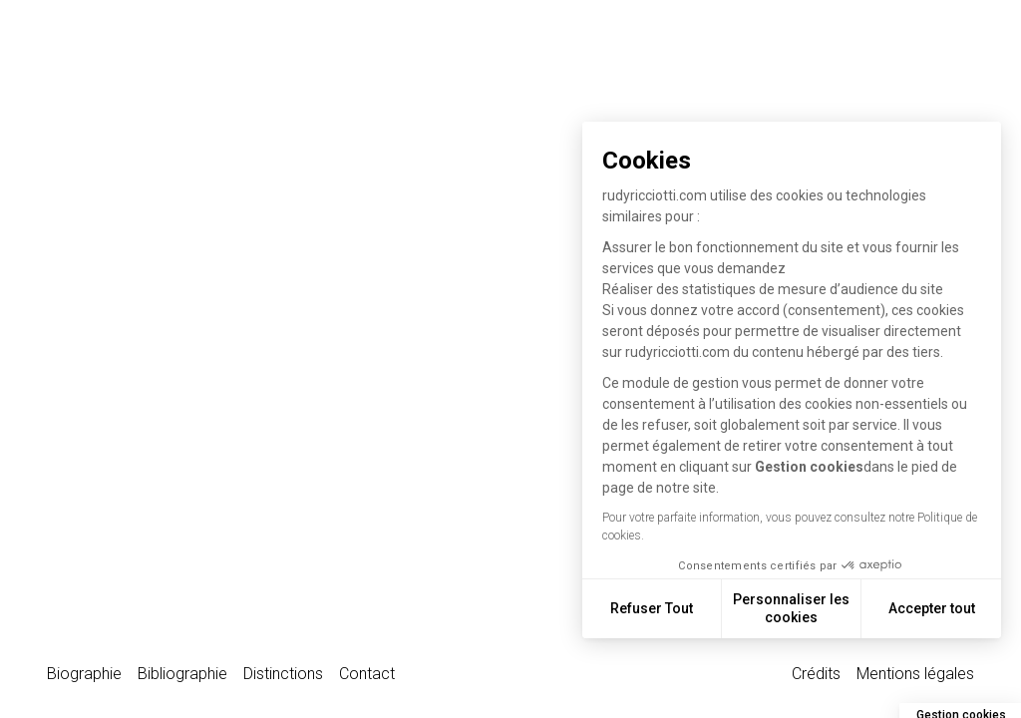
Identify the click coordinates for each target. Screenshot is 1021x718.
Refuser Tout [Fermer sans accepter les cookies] (656, 608)
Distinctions (283, 673)
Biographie (84, 673)
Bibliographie (182, 673)
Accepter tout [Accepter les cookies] (936, 608)
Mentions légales (915, 673)
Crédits (816, 673)
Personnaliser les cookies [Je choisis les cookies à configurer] (796, 608)
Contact (367, 673)
